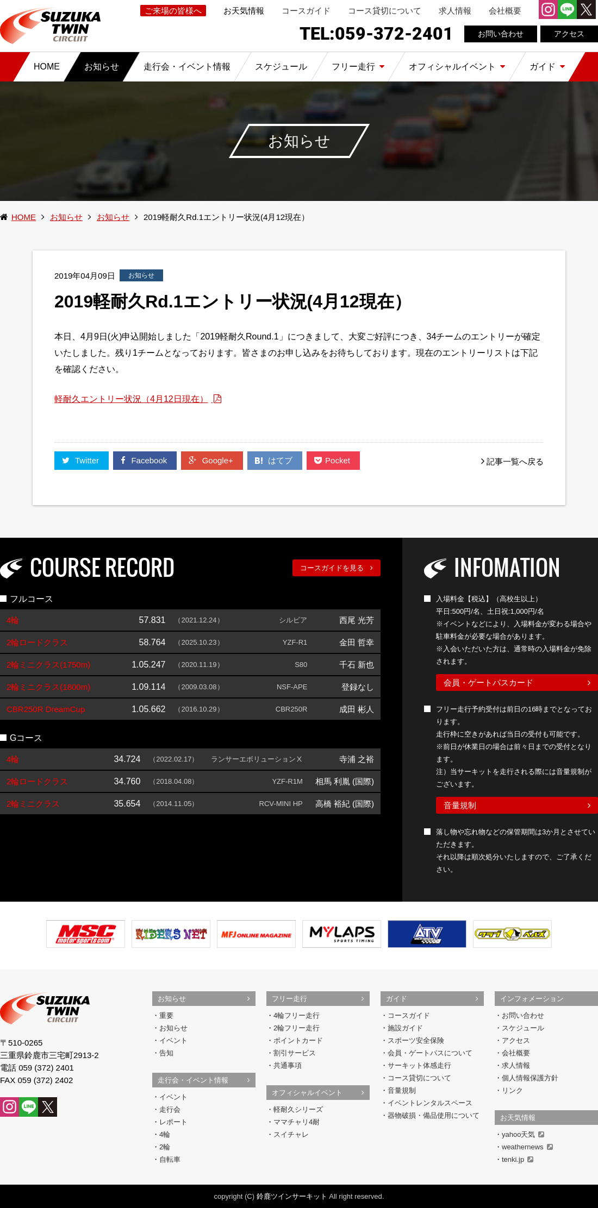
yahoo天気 (523, 1134)
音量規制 (460, 805)
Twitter (81, 460)
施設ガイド (405, 1028)
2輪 (164, 1147)
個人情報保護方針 (530, 1078)
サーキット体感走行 (419, 1065)
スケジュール (523, 1028)
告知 (166, 1053)
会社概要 (505, 10)
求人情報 (455, 10)
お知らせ (66, 217)
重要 (166, 1015)
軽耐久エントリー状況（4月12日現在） (131, 399)
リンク (512, 1090)
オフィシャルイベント (307, 1093)
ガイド (396, 999)
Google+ (212, 460)
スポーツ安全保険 (416, 1040)
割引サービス (294, 1053)
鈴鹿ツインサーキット (292, 1196)
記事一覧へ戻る (515, 461)
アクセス (569, 33)
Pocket (333, 460)
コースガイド (306, 10)
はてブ (275, 460)
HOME (23, 217)
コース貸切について (384, 10)
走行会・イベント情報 (193, 1080)
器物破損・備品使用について (433, 1115)
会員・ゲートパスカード (488, 682)
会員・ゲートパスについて (430, 1053)
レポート (173, 1122)
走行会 (169, 1109)
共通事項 (287, 1065)
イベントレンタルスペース (430, 1103)
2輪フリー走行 (296, 1028)
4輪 (164, 1134)
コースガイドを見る (332, 568)
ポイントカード (298, 1040)
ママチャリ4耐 (296, 1122)
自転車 (169, 1159)
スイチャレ (291, 1134)
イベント (173, 1040)
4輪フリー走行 (296, 1015)
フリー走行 (289, 999)
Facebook (145, 460)
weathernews (527, 1147)
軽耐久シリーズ (298, 1109)
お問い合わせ (501, 33)
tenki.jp (517, 1159)
